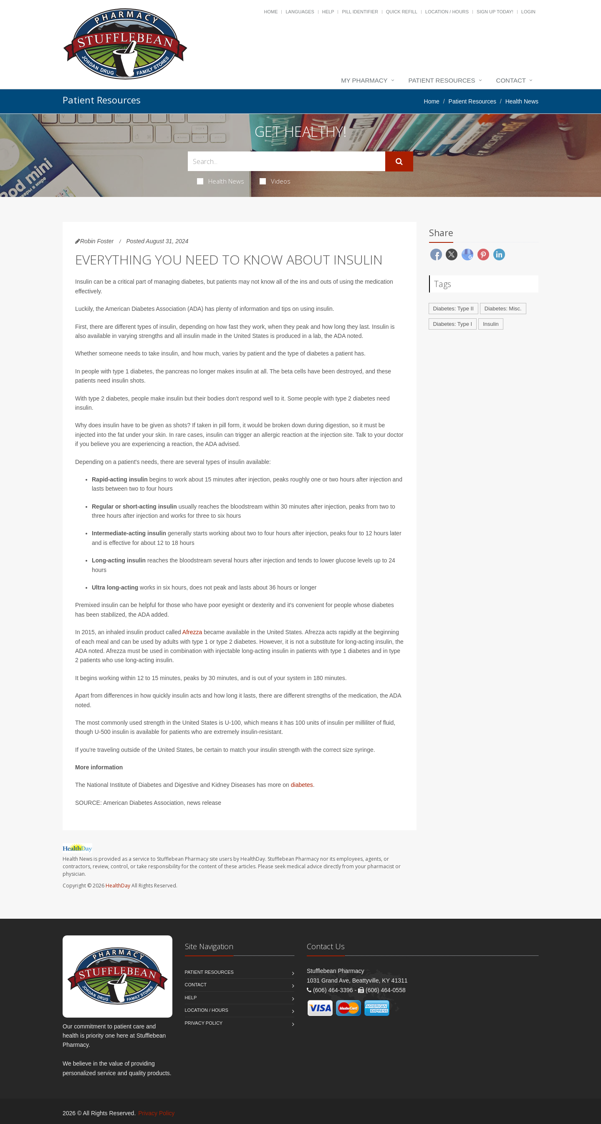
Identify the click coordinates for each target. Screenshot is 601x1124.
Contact (511, 80)
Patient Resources (442, 80)
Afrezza (192, 632)
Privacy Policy (204, 1023)
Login (528, 11)
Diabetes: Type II (453, 308)
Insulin (491, 324)
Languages (299, 11)
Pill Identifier (360, 11)
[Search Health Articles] (286, 161)
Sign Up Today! (495, 11)
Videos (275, 181)
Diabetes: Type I (452, 324)
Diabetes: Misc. (503, 308)
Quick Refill (401, 11)
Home (271, 11)
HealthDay (118, 885)
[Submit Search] (399, 161)
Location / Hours (447, 11)
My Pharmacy (364, 80)
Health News (220, 181)
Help (328, 11)
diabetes (302, 784)
